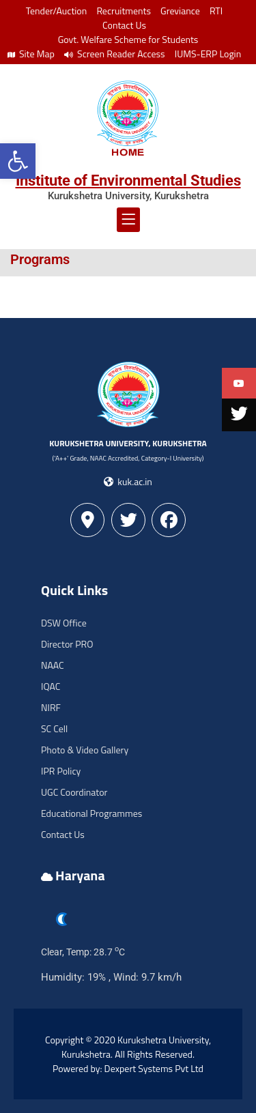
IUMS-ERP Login (208, 53)
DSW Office (64, 623)
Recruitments (123, 10)
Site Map (31, 53)
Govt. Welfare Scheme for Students (128, 39)
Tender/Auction (56, 10)
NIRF (51, 707)
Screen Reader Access (114, 53)
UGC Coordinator (74, 792)
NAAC (52, 665)
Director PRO (67, 644)
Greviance (180, 10)
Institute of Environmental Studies (128, 180)
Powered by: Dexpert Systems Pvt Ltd (128, 1068)
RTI (216, 10)
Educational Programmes (91, 813)
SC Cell (54, 728)
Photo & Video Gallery (84, 749)
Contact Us (124, 25)
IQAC (50, 686)
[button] (17, 161)
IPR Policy (61, 771)
